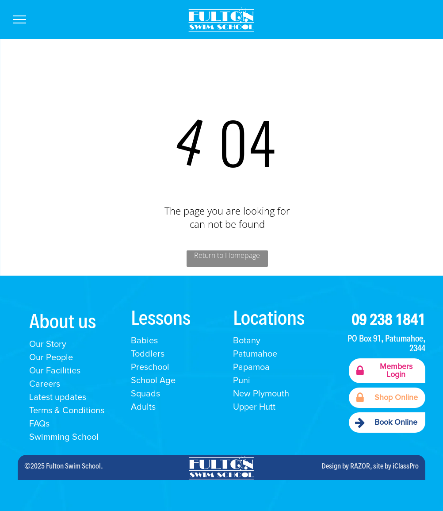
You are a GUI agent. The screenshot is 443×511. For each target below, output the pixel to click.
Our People (51, 357)
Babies (144, 340)
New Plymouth (261, 393)
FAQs (39, 423)
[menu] (19, 19)
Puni (241, 380)
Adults (143, 407)
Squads (145, 393)
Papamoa (251, 367)
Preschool (150, 367)
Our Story (47, 344)
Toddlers (147, 354)
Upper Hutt (254, 407)
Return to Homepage (227, 255)
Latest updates (57, 397)
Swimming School (65, 437)
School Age (153, 380)
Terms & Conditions (66, 410)
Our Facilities (54, 370)
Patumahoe (255, 354)
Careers (44, 384)
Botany (246, 340)
